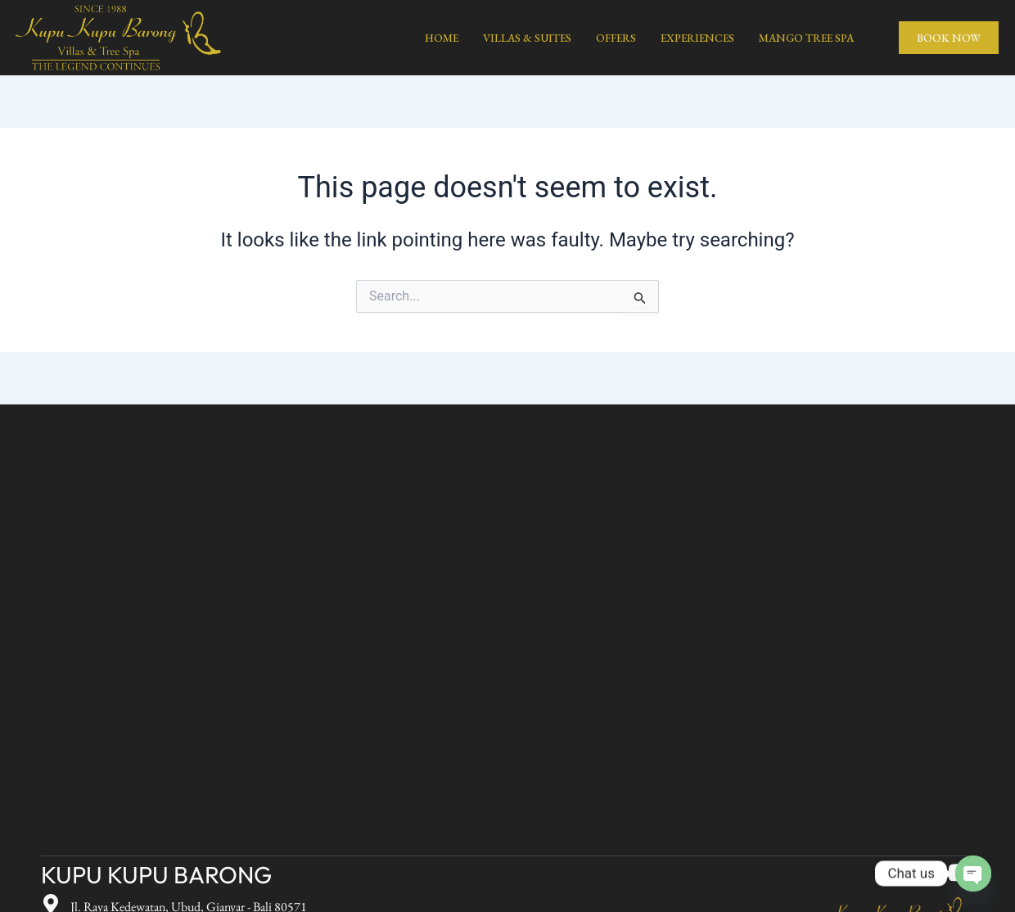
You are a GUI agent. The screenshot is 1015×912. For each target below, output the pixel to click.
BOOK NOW (949, 37)
